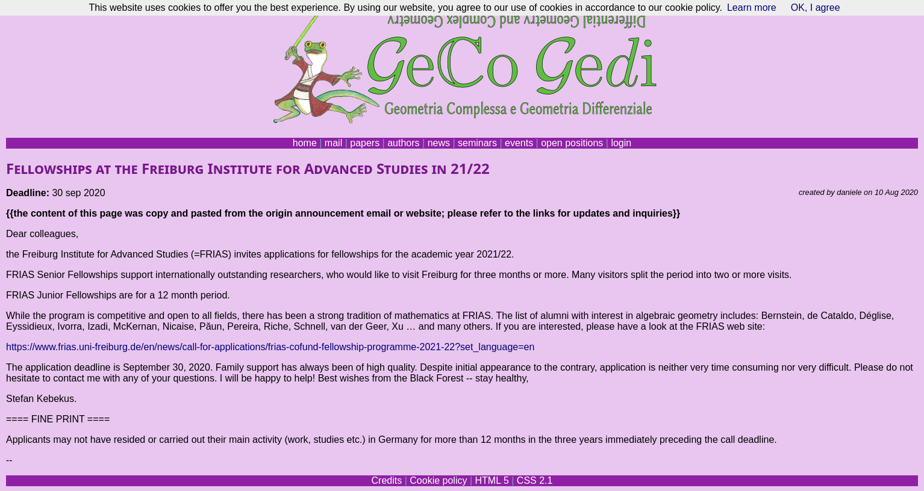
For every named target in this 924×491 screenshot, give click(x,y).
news (439, 143)
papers (364, 143)
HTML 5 (491, 480)
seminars (477, 143)
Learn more (751, 7)
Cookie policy (438, 480)
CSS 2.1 (535, 480)
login (621, 143)
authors (403, 143)
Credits (387, 480)
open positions (572, 143)
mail (333, 143)
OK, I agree (815, 7)
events (519, 143)
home (305, 143)
